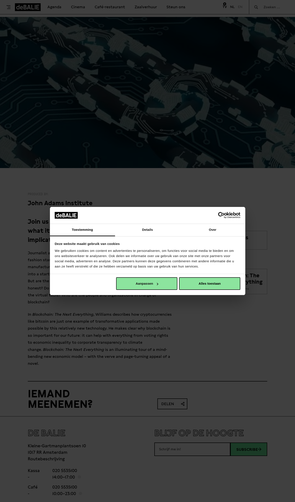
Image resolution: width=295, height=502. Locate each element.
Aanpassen (147, 283)
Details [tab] (147, 229)
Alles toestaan (210, 283)
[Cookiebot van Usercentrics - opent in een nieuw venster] (221, 215)
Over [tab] (212, 229)
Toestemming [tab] (82, 229)
